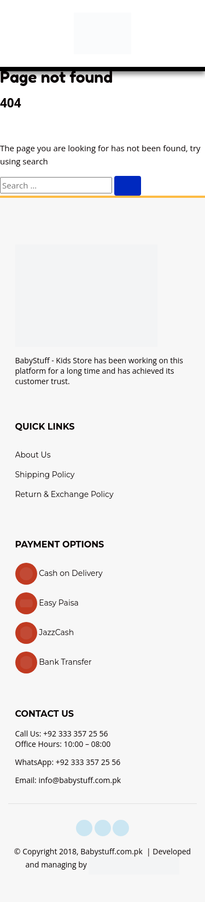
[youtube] (121, 828)
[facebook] (84, 828)
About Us (33, 455)
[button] (19, 33)
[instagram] (103, 828)
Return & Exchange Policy (64, 494)
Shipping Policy (45, 474)
